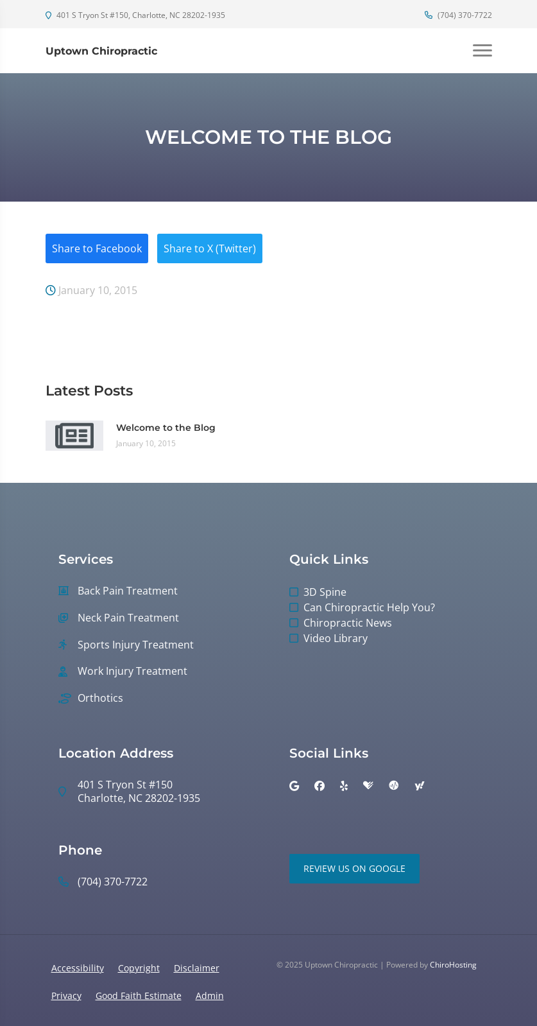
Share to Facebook (97, 248)
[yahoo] (419, 786)
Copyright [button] (139, 968)
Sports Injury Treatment (136, 645)
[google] (294, 786)
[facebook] (319, 786)
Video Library (335, 638)
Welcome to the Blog (166, 427)
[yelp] (344, 786)
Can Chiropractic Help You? (369, 607)
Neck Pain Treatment (128, 618)
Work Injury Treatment (132, 671)
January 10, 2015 (91, 290)
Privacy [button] (66, 995)
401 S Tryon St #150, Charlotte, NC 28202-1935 (135, 15)
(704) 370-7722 (458, 15)
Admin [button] (210, 995)
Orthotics (100, 698)
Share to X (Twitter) (210, 248)
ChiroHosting (453, 964)
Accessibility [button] (77, 968)
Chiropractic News (347, 623)
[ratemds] (394, 786)
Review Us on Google (354, 868)
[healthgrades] (368, 786)
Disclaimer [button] (196, 968)
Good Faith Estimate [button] (139, 995)
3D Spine (324, 592)
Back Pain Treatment (128, 591)
